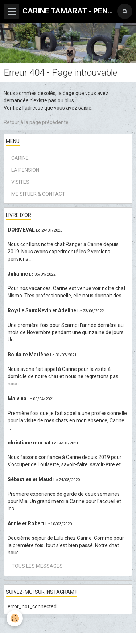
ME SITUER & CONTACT (38, 194)
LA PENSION (25, 170)
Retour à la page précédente (36, 122)
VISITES (20, 182)
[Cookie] (15, 618)
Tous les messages (37, 566)
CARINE (20, 158)
